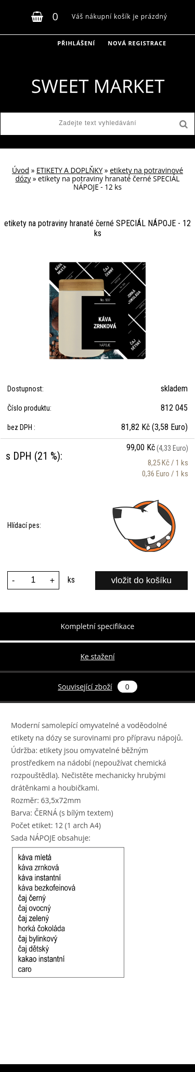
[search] (182, 124)
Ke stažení (97, 656)
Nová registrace (137, 43)
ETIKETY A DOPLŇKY (69, 170)
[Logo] (97, 86)
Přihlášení (76, 43)
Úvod (20, 170)
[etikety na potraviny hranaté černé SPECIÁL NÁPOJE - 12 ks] (98, 266)
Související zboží (97, 687)
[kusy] (33, 580)
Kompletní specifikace (98, 626)
